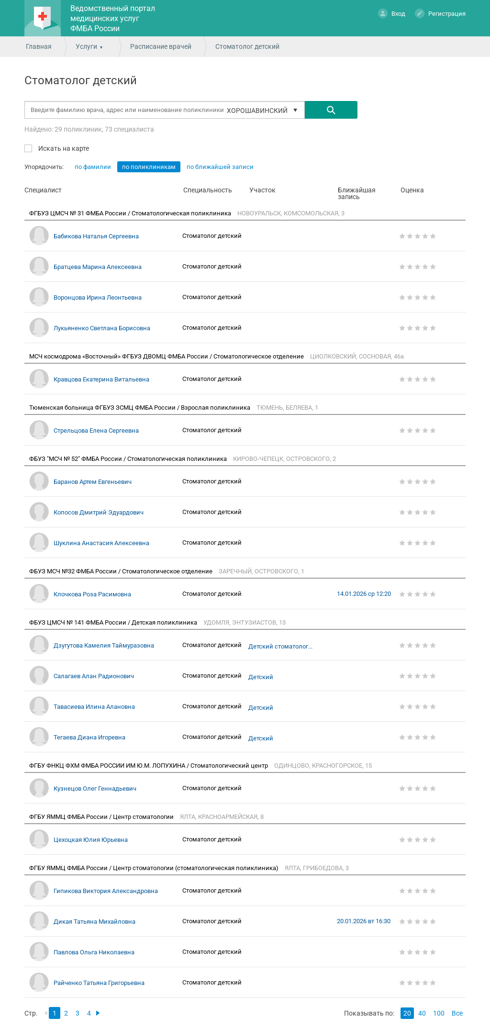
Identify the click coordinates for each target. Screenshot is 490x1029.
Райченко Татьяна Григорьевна (99, 982)
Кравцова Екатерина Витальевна (101, 379)
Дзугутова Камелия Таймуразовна (104, 645)
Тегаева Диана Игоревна (89, 737)
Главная (39, 46)
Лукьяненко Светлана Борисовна (102, 328)
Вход (391, 13)
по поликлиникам (149, 166)
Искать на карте (63, 148)
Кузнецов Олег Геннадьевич (95, 788)
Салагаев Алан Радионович (94, 676)
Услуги (86, 46)
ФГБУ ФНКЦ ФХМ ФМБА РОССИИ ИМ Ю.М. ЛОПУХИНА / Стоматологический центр (149, 765)
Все (457, 1013)
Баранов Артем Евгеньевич (93, 481)
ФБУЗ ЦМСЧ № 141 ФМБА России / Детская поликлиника (114, 622)
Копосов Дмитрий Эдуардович (99, 512)
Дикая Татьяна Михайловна (94, 921)
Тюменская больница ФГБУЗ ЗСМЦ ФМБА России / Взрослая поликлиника (140, 407)
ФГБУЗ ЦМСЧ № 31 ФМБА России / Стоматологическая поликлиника (131, 213)
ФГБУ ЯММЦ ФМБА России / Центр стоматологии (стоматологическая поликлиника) (154, 868)
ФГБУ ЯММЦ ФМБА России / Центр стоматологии (102, 816)
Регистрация (440, 13)
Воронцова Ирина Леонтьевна (98, 297)
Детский (260, 677)
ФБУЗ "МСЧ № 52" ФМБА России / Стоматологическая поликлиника (128, 458)
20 (407, 1013)
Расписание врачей (160, 46)
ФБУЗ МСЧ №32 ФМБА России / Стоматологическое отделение (121, 571)
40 (422, 1013)
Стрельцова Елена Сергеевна (96, 430)
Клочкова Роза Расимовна (92, 594)
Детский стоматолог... (280, 646)
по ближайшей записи (220, 166)
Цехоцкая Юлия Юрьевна (91, 839)
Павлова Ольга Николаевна (94, 952)
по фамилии (93, 166)
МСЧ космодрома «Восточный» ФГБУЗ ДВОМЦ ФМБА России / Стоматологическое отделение (167, 356)
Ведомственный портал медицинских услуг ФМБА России (112, 18)
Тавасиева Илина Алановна (94, 706)
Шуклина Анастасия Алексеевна (101, 543)
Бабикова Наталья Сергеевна (96, 236)
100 (439, 1013)
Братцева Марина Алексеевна (98, 266)
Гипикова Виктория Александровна (106, 891)
